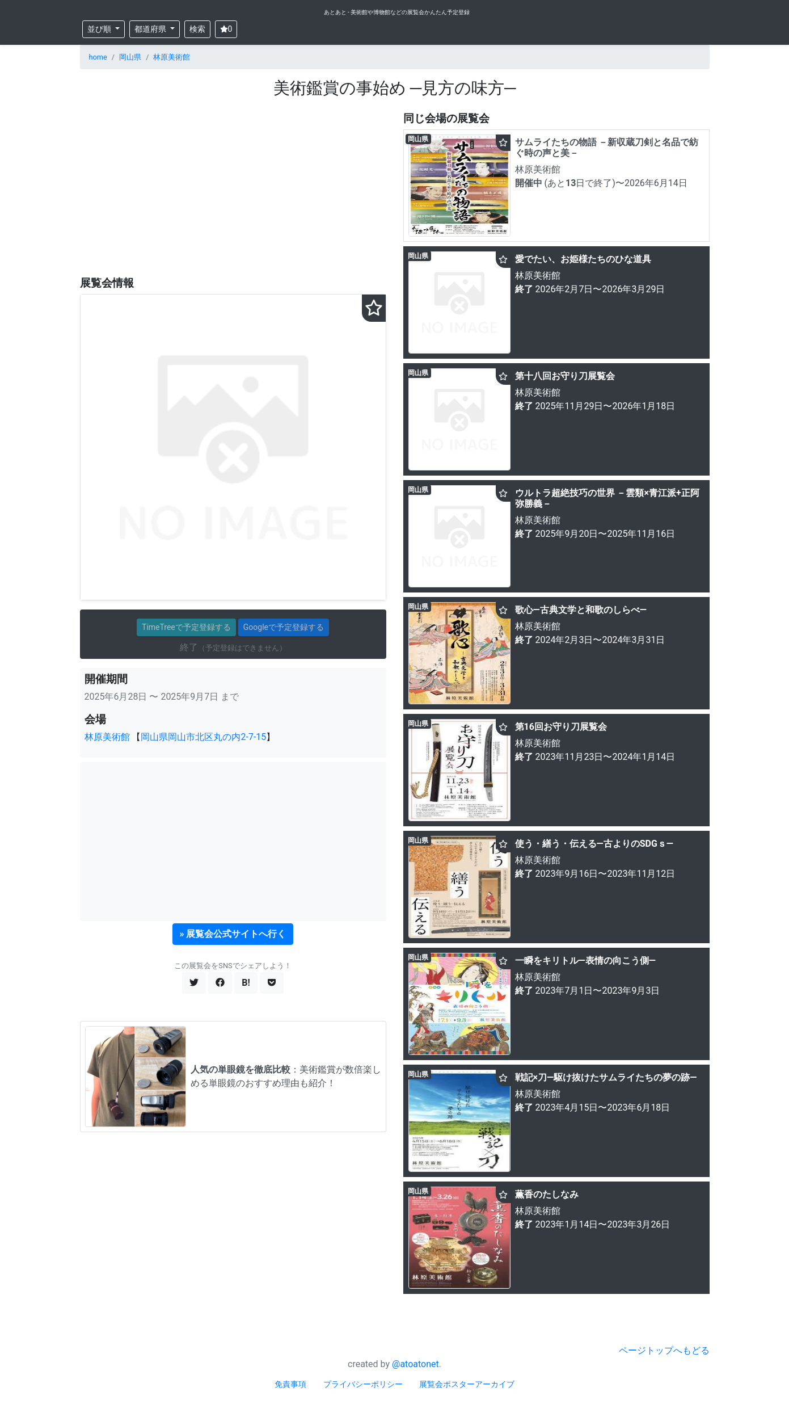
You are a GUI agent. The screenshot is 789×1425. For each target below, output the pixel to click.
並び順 (100, 28)
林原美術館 (171, 57)
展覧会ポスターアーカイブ (466, 1384)
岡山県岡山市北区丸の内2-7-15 (203, 737)
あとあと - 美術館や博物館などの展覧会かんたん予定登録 (397, 12)
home (98, 57)
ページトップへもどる (664, 1350)
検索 (197, 28)
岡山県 (130, 57)
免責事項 (290, 1384)
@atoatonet (415, 1364)
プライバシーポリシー (363, 1384)
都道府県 (151, 28)
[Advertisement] (233, 187)
